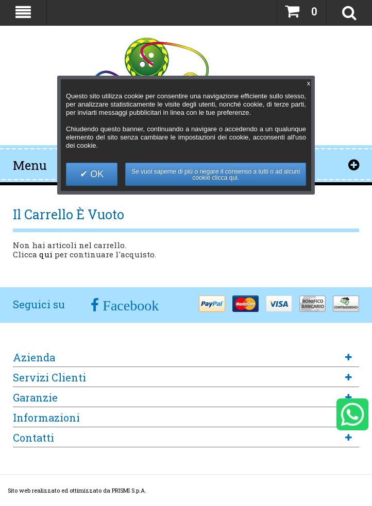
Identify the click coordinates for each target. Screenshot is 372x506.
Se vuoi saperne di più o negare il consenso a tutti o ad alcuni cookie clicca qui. (215, 174)
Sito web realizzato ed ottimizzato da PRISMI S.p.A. (77, 490)
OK (96, 174)
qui (46, 254)
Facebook (129, 305)
